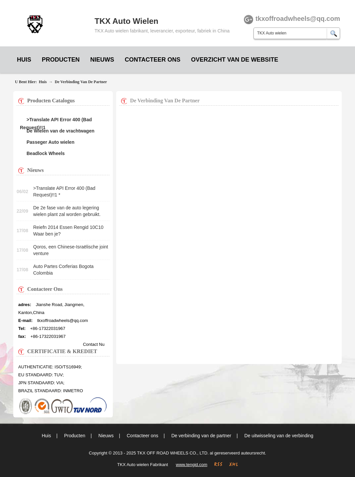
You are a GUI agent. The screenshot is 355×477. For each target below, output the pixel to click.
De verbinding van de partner (81, 82)
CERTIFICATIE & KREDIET (62, 351)
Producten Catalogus (51, 100)
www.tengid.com (191, 464)
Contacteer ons (152, 59)
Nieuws (102, 59)
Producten (61, 59)
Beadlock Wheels (46, 153)
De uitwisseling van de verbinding (279, 435)
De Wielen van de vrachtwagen (61, 130)
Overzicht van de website (234, 59)
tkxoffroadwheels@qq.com (62, 320)
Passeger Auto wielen (50, 142)
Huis (24, 59)
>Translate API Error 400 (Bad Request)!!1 (56, 120)
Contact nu (94, 344)
